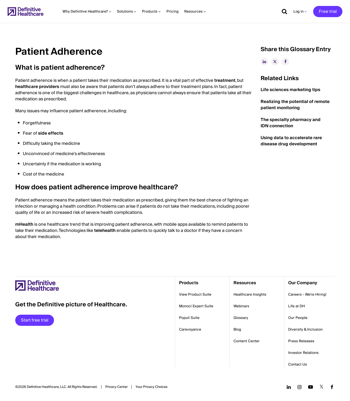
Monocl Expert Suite (196, 306)
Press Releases (301, 341)
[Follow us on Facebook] (332, 386)
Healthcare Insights (249, 294)
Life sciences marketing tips (290, 89)
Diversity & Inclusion (305, 329)
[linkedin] (264, 61)
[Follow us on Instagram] (299, 386)
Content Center (246, 341)
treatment (224, 80)
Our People (297, 317)
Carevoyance (190, 329)
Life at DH (296, 306)
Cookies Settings (151, 387)
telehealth (105, 230)
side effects (50, 133)
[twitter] (275, 61)
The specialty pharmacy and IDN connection (291, 123)
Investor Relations (303, 352)
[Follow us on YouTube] (310, 386)
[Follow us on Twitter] (321, 386)
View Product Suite (195, 294)
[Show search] (282, 11)
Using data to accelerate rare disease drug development (291, 141)
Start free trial (34, 320)
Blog (237, 329)
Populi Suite (189, 317)
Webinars (241, 306)
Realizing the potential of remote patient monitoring (295, 105)
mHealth (24, 224)
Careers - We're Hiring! (307, 294)
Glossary (240, 317)
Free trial (328, 11)
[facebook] (285, 61)
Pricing (172, 11)
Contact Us (297, 364)
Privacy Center (116, 387)
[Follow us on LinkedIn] (289, 386)
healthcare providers (37, 86)
